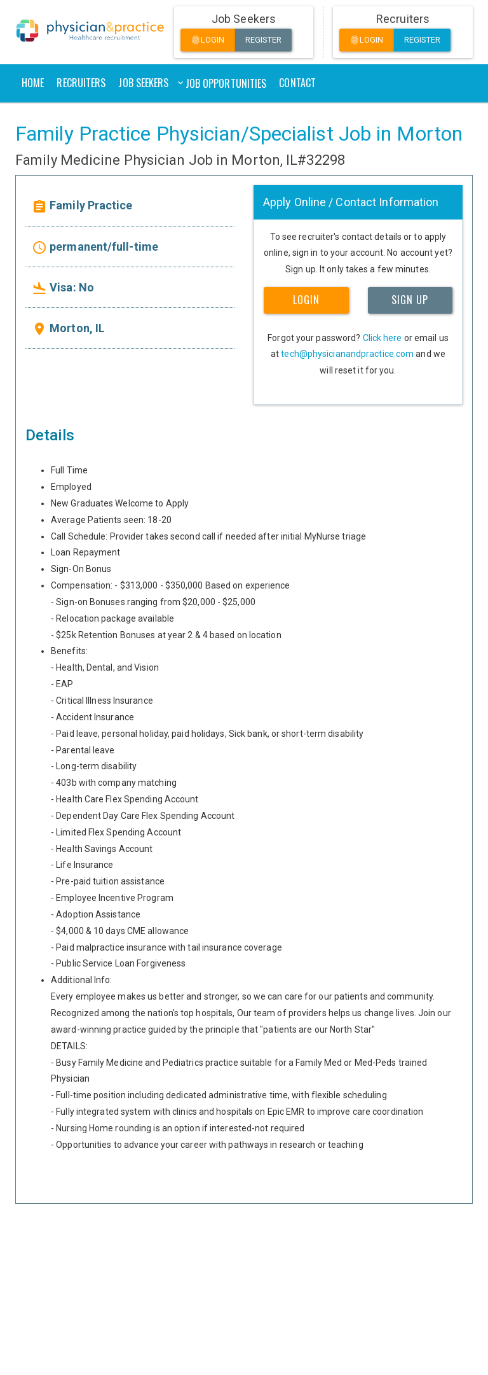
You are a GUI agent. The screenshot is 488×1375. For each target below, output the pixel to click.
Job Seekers (143, 82)
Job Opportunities (226, 83)
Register (263, 40)
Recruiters (81, 82)
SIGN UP (409, 299)
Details (49, 435)
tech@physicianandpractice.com (347, 354)
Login (208, 40)
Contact (297, 82)
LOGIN (306, 299)
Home (33, 82)
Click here (382, 338)
